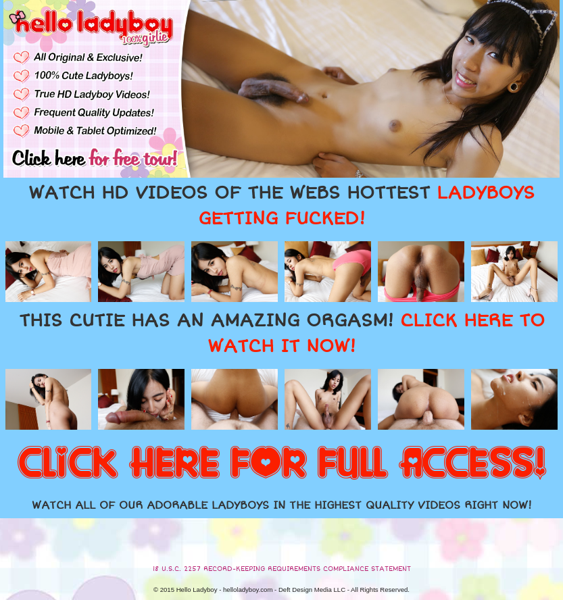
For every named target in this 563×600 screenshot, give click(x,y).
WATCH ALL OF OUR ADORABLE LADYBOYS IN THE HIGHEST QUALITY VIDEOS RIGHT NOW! (282, 505)
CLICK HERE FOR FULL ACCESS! (282, 464)
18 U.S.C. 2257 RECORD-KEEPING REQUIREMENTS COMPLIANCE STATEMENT (282, 569)
